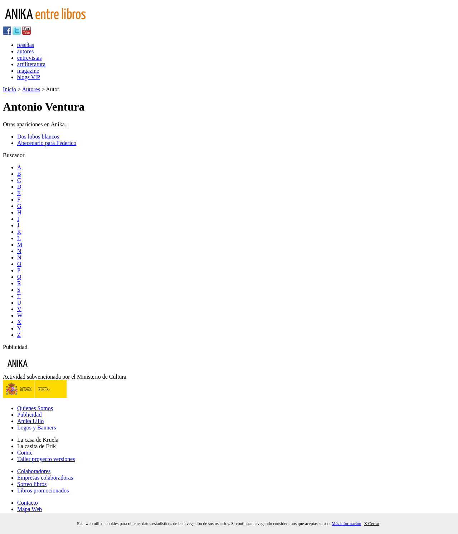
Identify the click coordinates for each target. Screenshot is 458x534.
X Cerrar (371, 523)
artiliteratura (31, 64)
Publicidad (29, 415)
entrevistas (29, 58)
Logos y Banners (36, 427)
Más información (346, 523)
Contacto (27, 503)
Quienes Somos (35, 408)
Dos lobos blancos (38, 137)
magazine (28, 71)
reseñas (25, 45)
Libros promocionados (43, 490)
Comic (25, 453)
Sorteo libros (32, 484)
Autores (31, 89)
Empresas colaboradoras (45, 478)
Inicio (9, 89)
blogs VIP (28, 77)
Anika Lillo (30, 421)
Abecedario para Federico (46, 143)
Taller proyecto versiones (46, 459)
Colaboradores (33, 471)
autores (25, 51)
